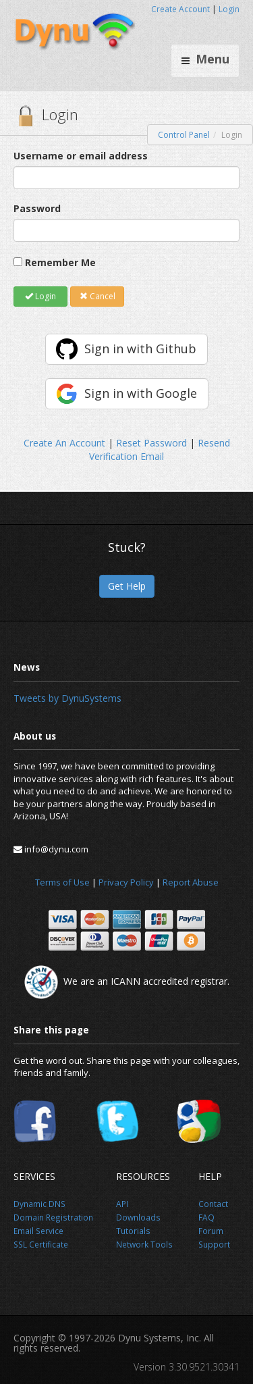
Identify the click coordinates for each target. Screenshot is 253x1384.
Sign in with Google (140, 393)
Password (37, 208)
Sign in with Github (140, 348)
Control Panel (184, 134)
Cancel (97, 296)
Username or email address (80, 155)
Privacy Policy (126, 882)
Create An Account (64, 442)
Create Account (180, 9)
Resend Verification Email (159, 449)
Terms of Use (62, 882)
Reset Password (151, 442)
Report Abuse (191, 882)
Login (229, 9)
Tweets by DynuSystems (67, 698)
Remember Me (60, 262)
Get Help (127, 586)
